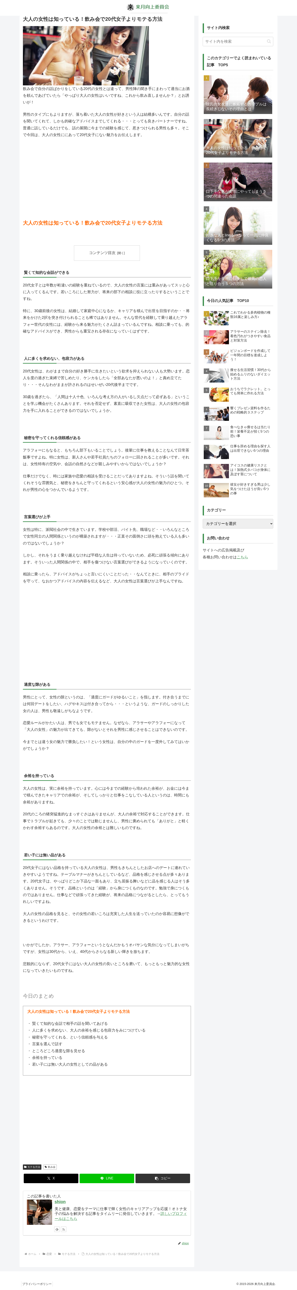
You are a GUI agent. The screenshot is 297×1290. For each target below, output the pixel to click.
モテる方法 (32, 1167)
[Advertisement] (107, 173)
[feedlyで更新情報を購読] (57, 1229)
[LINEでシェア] (107, 1178)
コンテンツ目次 (102, 253)
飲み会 (50, 1167)
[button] (162, 1178)
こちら (242, 557)
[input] (238, 41)
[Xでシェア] (51, 1178)
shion (60, 1201)
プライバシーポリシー (38, 1284)
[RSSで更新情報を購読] (63, 1229)
